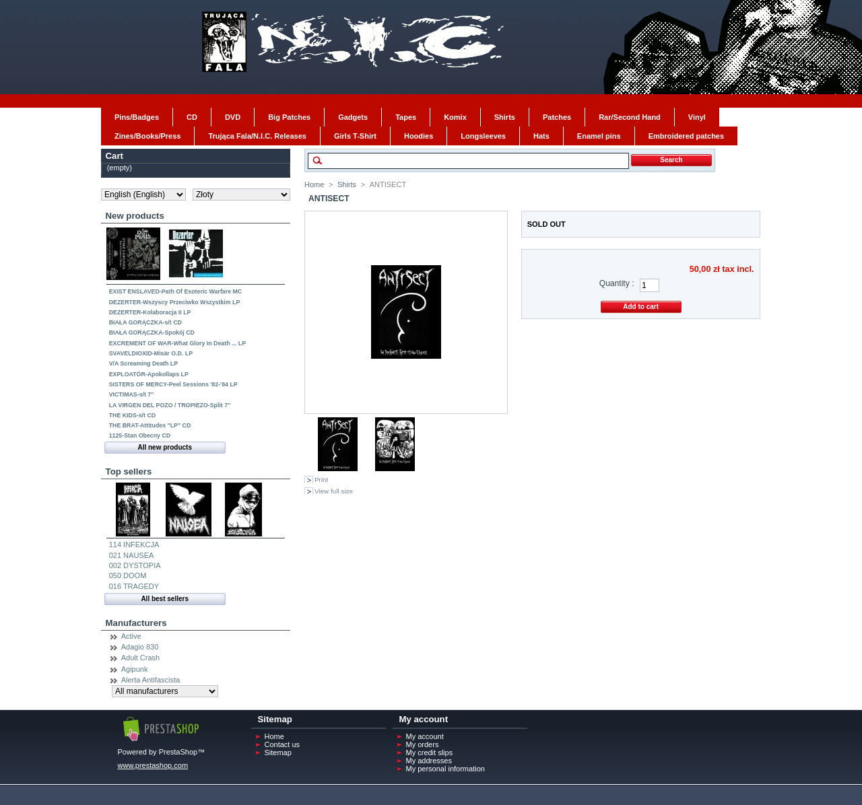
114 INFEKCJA (134, 544)
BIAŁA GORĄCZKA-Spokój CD (152, 332)
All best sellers (165, 598)
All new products (164, 447)
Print (321, 479)
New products (135, 216)
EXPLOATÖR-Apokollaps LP (149, 374)
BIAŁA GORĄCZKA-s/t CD (145, 322)
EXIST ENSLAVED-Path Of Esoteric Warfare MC (175, 291)
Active (131, 636)
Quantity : (616, 283)
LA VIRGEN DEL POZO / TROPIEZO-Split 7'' (170, 405)
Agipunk (134, 669)
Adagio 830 (140, 647)
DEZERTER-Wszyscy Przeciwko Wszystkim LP (174, 302)
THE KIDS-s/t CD (132, 415)
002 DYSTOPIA (135, 565)
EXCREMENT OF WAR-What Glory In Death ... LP (177, 343)
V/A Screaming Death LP (143, 363)
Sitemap (278, 752)
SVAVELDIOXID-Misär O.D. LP (151, 353)
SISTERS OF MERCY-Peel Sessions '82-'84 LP (173, 384)
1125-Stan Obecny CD (139, 435)
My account (425, 736)
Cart (114, 156)
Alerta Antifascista (150, 680)
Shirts (346, 184)
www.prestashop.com (153, 765)
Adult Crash (140, 658)
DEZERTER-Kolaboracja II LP (150, 312)
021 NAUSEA (131, 555)
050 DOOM (128, 575)
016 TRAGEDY (134, 586)
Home (314, 184)
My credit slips (429, 752)
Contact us (282, 744)
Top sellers (129, 471)
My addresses (429, 761)
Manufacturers (136, 623)
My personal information (445, 769)
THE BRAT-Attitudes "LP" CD (150, 425)
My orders (422, 744)
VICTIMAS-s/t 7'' (131, 394)
